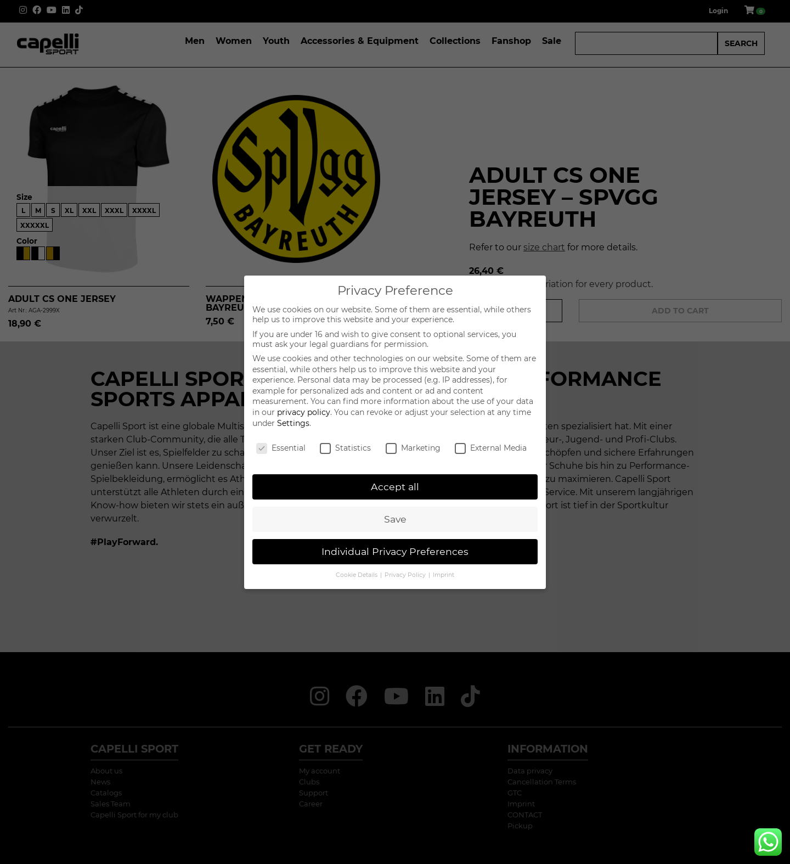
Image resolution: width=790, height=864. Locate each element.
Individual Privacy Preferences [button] (395, 551)
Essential (281, 448)
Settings (293, 423)
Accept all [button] (395, 486)
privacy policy (303, 412)
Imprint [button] (443, 575)
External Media (491, 448)
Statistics (345, 448)
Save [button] (395, 519)
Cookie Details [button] (357, 575)
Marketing (413, 448)
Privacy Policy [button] (406, 575)
